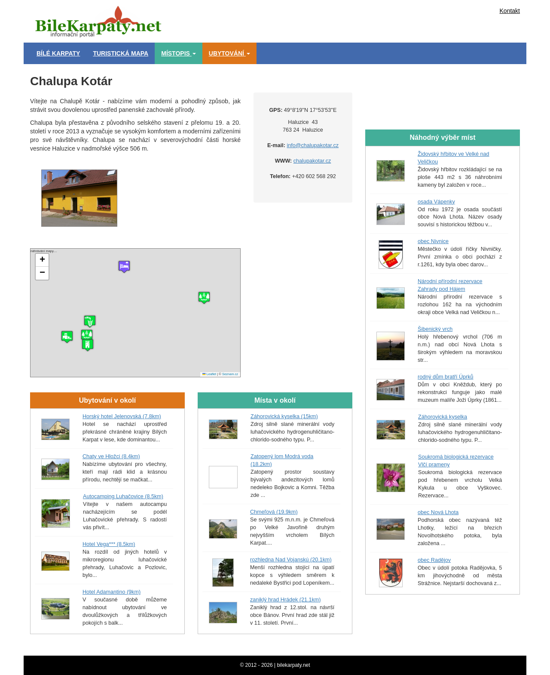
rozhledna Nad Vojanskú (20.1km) (291, 560)
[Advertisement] (314, 19)
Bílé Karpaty (58, 53)
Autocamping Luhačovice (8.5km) (123, 496)
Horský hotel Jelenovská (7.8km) (121, 416)
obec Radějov (434, 560)
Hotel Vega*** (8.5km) (108, 544)
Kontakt (510, 10)
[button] (67, 337)
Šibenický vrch (435, 329)
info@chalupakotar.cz (313, 145)
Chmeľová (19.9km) (274, 512)
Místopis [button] (178, 53)
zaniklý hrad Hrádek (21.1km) (285, 600)
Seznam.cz (230, 374)
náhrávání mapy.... (134, 312)
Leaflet (209, 374)
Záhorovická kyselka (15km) (284, 416)
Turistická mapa (120, 53)
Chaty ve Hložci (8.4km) (111, 456)
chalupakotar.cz (312, 161)
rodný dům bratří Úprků (446, 377)
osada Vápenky (436, 202)
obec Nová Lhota (438, 512)
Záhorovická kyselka (442, 417)
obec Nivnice (433, 241)
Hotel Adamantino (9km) (111, 592)
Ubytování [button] (229, 53)
